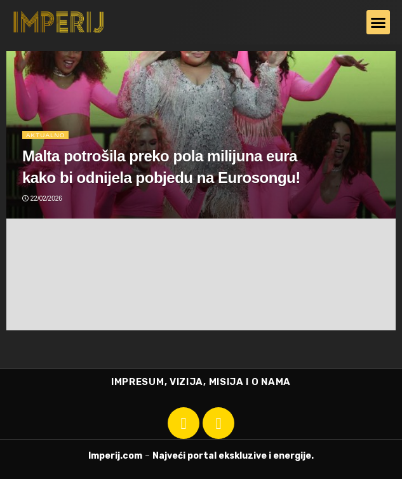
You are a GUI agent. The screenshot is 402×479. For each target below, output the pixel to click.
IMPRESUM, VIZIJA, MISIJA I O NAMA (201, 382)
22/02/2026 (42, 198)
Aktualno (45, 134)
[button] (378, 22)
